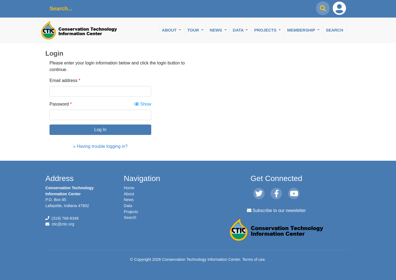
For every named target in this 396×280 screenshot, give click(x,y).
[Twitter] (259, 193)
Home (129, 188)
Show (142, 104)
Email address (63, 80)
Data (239, 30)
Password (59, 104)
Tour (193, 30)
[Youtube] (294, 193)
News (216, 30)
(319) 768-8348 (64, 218)
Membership (301, 30)
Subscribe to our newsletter (276, 210)
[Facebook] (276, 193)
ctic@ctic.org (62, 224)
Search (334, 30)
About (170, 30)
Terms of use (253, 259)
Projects (265, 30)
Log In (100, 129)
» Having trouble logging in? (100, 146)
